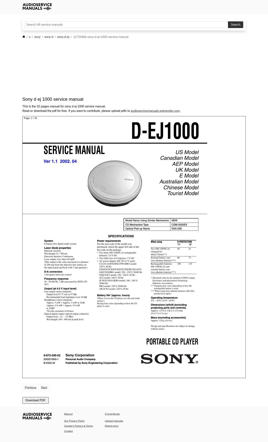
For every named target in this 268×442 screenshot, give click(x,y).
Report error (111, 426)
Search (235, 24)
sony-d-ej (63, 36)
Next (44, 387)
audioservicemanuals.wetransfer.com (155, 110)
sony (37, 36)
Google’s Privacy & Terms (78, 426)
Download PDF (35, 400)
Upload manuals (114, 421)
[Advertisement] (128, 68)
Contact (68, 431)
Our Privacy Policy (74, 421)
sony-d (48, 36)
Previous (30, 387)
